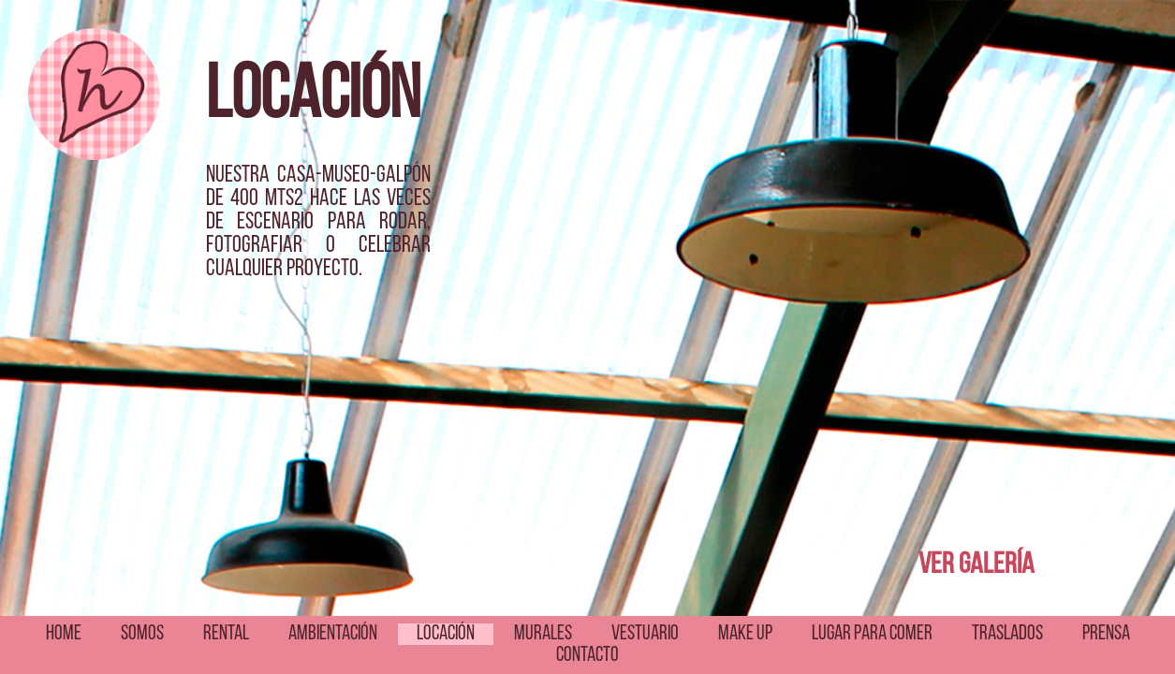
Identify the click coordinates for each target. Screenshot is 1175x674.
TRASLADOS (1007, 634)
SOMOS (142, 634)
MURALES (543, 634)
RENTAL (226, 634)
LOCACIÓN (446, 634)
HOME (63, 634)
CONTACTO (587, 656)
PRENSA (1106, 634)
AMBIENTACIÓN (332, 634)
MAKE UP (745, 634)
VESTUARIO (645, 634)
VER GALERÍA (976, 565)
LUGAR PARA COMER (872, 634)
